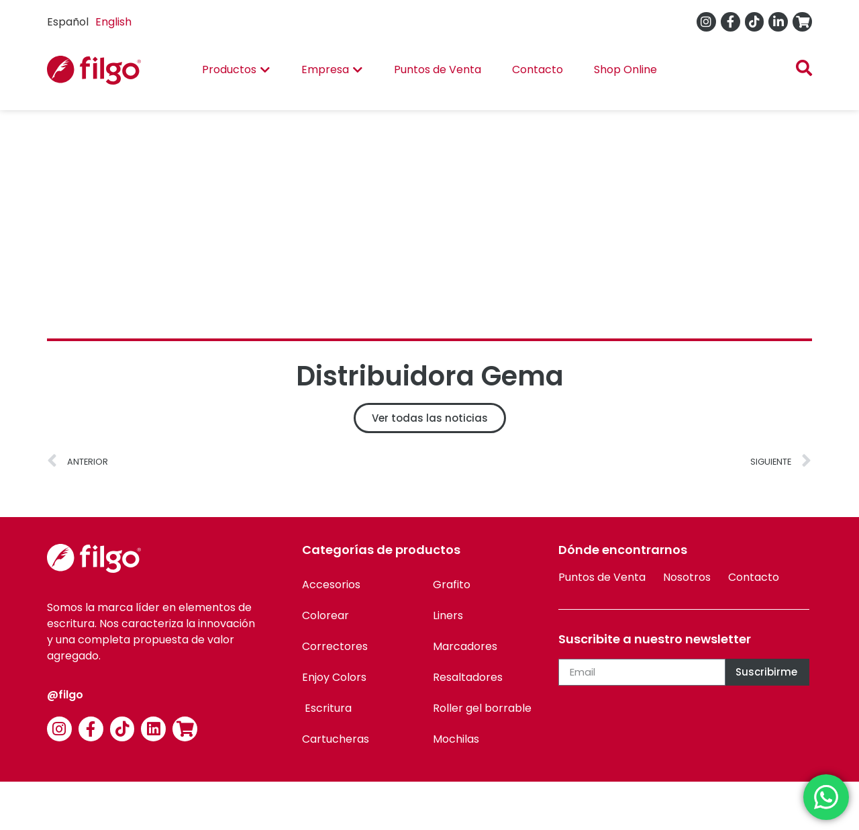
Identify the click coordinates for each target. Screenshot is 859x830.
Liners (448, 615)
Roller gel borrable (482, 708)
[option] (113, 22)
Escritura (327, 708)
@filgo (65, 694)
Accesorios (331, 584)
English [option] (113, 22)
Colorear (325, 615)
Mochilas (456, 739)
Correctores (335, 646)
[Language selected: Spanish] (92, 21)
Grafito (451, 584)
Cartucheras (335, 739)
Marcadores (465, 646)
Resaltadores (468, 677)
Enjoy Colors (334, 677)
